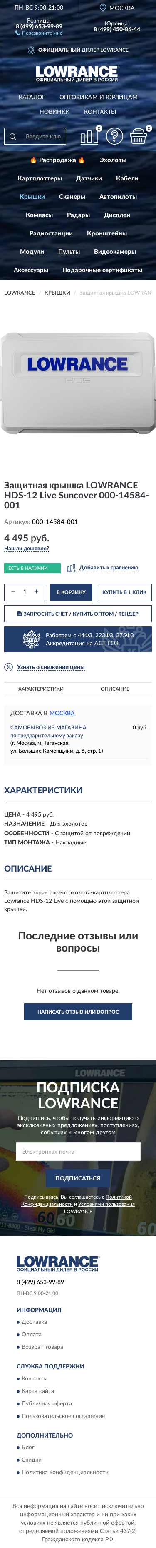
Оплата (32, 1335)
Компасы (39, 215)
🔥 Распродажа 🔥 (58, 160)
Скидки (32, 1460)
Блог (28, 1447)
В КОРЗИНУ (71, 592)
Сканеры (72, 197)
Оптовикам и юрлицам (98, 97)
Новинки (55, 112)
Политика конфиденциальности (65, 1472)
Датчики (89, 178)
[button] (38, 32)
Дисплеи (117, 215)
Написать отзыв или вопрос (78, 1011)
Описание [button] (115, 688)
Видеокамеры (115, 252)
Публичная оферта (47, 1404)
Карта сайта (38, 1391)
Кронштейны (107, 233)
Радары (78, 215)
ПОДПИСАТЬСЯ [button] (78, 1179)
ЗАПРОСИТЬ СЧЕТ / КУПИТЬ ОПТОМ (78, 613)
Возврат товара (42, 1347)
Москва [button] (62, 713)
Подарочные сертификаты (102, 270)
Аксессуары (31, 270)
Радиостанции (51, 233)
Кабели (127, 178)
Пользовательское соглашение (63, 1416)
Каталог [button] (32, 97)
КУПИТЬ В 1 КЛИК (124, 592)
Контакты (100, 112)
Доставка (34, 1322)
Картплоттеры (39, 178)
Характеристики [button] (41, 688)
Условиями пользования (106, 1204)
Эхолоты (113, 160)
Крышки (32, 197)
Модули (32, 252)
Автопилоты (118, 197)
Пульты (69, 252)
